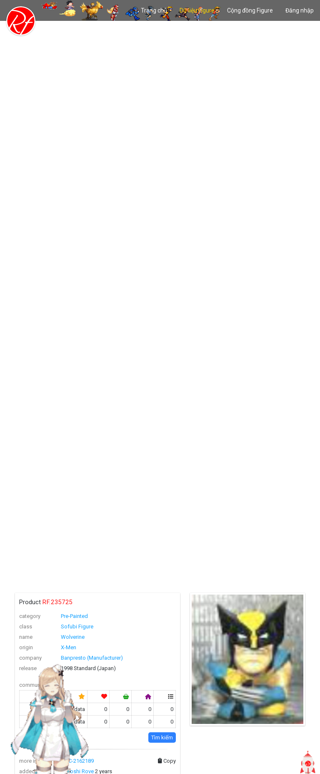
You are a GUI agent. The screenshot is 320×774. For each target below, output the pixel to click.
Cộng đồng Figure (250, 10)
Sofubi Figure (77, 626)
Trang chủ (154, 10)
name (25, 637)
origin (26, 647)
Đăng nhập (299, 10)
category (29, 616)
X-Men (68, 647)
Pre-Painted (74, 616)
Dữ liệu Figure (197, 10)
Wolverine (73, 637)
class (25, 626)
